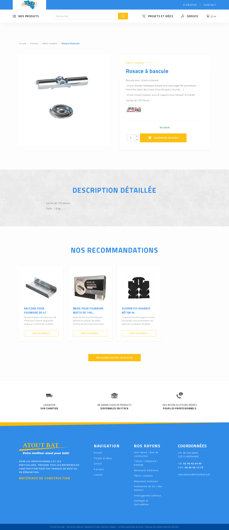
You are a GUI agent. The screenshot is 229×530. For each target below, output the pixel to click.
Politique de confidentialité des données (162, 527)
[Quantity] (131, 138)
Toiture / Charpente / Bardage (146, 463)
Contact (210, 4)
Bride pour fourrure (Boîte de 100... (88, 310)
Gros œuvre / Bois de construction (146, 454)
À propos (190, 4)
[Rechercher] (85, 16)
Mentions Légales (108, 527)
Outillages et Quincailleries (141, 502)
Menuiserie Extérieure (146, 470)
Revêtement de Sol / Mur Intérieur (148, 488)
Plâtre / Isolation (135, 62)
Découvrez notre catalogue (114, 357)
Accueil (98, 452)
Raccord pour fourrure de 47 (35, 310)
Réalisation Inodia (92, 527)
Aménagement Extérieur (147, 495)
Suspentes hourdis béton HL (136, 310)
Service (192, 16)
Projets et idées (160, 16)
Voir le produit (41, 333)
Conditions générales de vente (130, 527)
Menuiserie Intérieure (146, 481)
